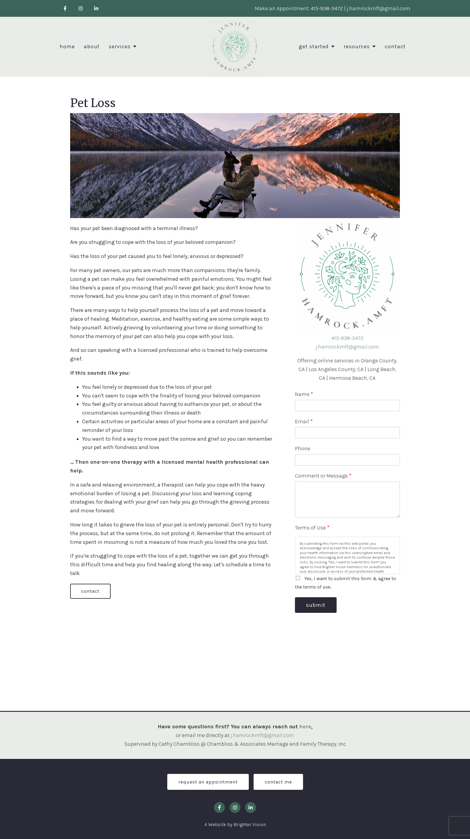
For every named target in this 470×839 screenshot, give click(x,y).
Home (67, 46)
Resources (357, 46)
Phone (302, 448)
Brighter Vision (250, 824)
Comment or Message (323, 475)
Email (304, 421)
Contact (395, 46)
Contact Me (278, 782)
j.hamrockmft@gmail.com (347, 346)
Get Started (314, 46)
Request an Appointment (208, 782)
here (305, 726)
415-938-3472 (347, 338)
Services (120, 46)
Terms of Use (312, 527)
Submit (316, 605)
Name (304, 394)
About (92, 46)
